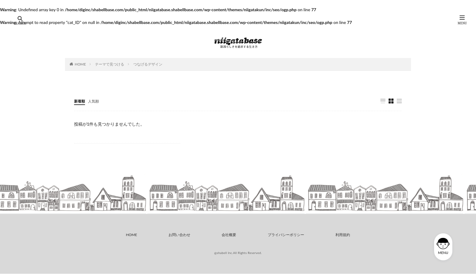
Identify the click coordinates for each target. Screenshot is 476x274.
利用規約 (344, 235)
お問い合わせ (178, 235)
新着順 (80, 100)
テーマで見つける (109, 64)
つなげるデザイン (147, 64)
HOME (80, 64)
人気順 (96, 100)
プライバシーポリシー (286, 235)
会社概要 (229, 235)
